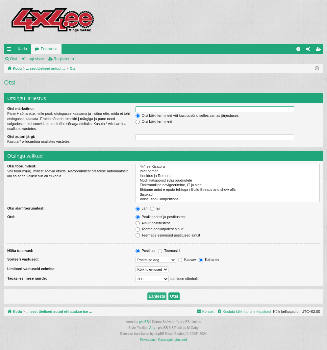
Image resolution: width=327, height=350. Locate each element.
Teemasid (169, 251)
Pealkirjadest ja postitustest (161, 217)
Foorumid (49, 49)
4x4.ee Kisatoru (227, 166)
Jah (142, 208)
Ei (155, 208)
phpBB (144, 322)
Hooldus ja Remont (227, 176)
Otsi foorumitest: (22, 166)
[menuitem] (298, 49)
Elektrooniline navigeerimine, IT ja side (227, 185)
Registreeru (64, 59)
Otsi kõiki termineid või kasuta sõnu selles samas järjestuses (187, 115)
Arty (152, 328)
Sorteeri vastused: (23, 259)
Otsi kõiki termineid (154, 121)
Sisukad (227, 194)
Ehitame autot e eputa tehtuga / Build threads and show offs (227, 190)
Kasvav (187, 260)
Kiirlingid (10, 50)
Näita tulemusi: (20, 251)
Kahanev (209, 260)
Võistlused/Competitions (227, 199)
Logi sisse (35, 59)
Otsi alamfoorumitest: (26, 208)
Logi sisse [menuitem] (309, 50)
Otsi (13, 59)
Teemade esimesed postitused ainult (168, 235)
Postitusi (146, 251)
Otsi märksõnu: (20, 109)
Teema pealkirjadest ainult (160, 229)
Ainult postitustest (153, 223)
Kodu (22, 49)
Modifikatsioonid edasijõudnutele (227, 180)
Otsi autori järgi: (21, 136)
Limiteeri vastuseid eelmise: (31, 269)
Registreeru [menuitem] (319, 50)
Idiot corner (227, 171)
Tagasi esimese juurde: (27, 278)
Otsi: (11, 217)
